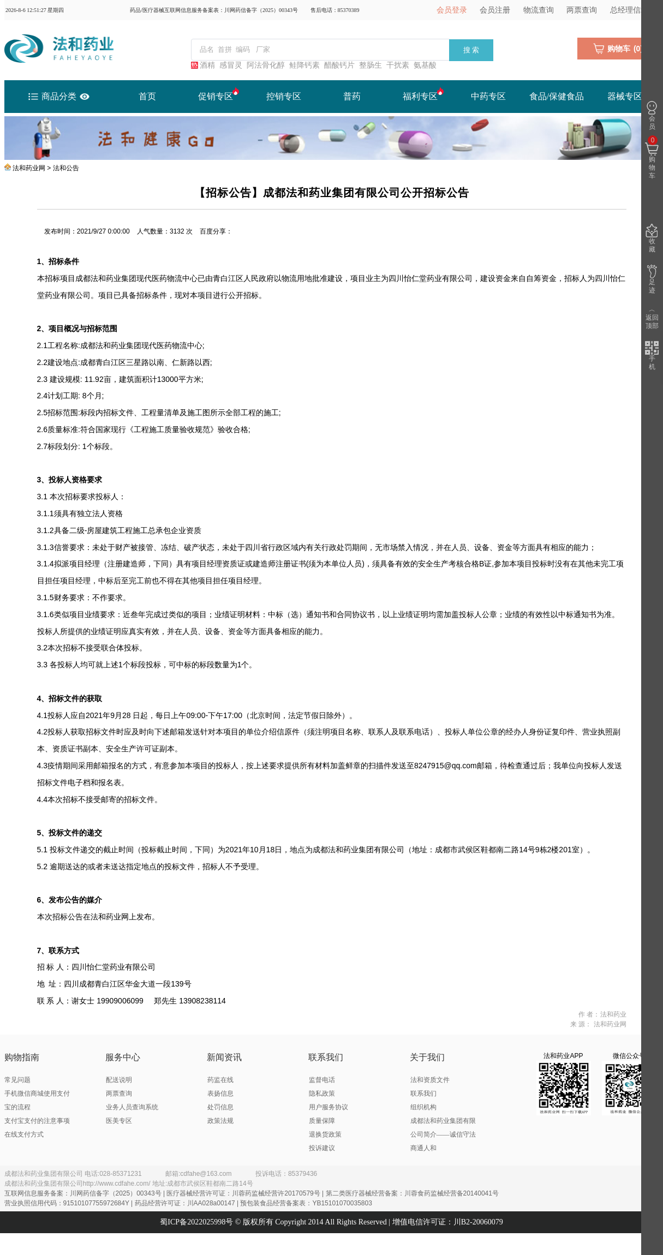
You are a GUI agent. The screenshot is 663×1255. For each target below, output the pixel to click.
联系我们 (423, 1093)
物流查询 (538, 10)
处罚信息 (220, 1107)
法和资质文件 (430, 1080)
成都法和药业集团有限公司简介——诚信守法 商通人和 (443, 1134)
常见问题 (17, 1080)
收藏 (652, 238)
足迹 (652, 279)
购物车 (652, 158)
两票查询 (581, 10)
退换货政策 (325, 1134)
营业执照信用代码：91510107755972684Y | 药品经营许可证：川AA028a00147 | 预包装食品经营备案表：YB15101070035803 (188, 1203)
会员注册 (495, 10)
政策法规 (220, 1121)
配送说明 (119, 1080)
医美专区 (119, 1121)
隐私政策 (322, 1093)
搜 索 (471, 50)
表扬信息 (220, 1093)
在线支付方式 (24, 1134)
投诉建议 (322, 1148)
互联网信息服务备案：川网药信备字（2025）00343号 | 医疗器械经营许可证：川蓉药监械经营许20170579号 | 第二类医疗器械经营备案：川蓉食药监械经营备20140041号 (251, 1193)
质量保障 (322, 1121)
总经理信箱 (629, 10)
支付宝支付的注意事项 (37, 1121)
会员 (652, 115)
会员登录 (452, 10)
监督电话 (322, 1080)
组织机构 (423, 1107)
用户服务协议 (328, 1107)
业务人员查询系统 (132, 1107)
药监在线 (220, 1080)
